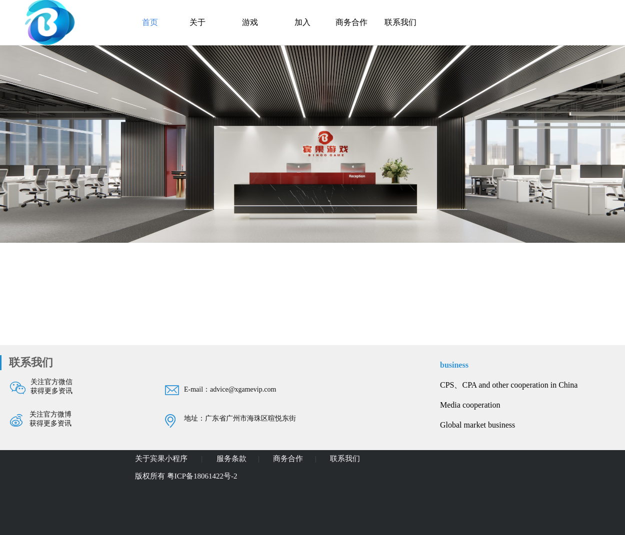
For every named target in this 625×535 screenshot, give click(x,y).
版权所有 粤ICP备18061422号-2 (186, 476)
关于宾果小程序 (162, 459)
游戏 (250, 22)
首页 (150, 22)
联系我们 (400, 22)
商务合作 (352, 22)
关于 (198, 22)
